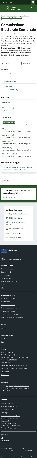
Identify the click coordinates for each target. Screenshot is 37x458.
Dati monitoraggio (7, 448)
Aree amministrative (8, 269)
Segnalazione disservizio (9, 423)
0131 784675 (12, 360)
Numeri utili (5, 375)
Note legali (4, 412)
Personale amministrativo (9, 281)
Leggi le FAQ (5, 421)
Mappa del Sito (27, 450)
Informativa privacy (7, 409)
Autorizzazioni (5, 301)
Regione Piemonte (7, 2)
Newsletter (5, 440)
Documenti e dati (6, 272)
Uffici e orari (5, 371)
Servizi (23, 448)
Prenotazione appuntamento (10, 425)
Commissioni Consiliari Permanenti (11, 18)
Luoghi (3, 339)
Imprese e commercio (8, 311)
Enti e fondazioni (6, 275)
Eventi (3, 342)
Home (3, 16)
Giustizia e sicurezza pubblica (10, 308)
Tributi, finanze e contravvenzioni (12, 317)
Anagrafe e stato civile (8, 298)
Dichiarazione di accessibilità (10, 416)
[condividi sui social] (6, 63)
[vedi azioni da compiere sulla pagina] (25, 63)
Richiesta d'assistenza (8, 428)
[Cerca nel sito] (31, 8)
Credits (11, 450)
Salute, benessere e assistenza (11, 314)
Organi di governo (7, 278)
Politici (3, 284)
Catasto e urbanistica (8, 305)
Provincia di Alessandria (9, 406)
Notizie (3, 328)
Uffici (2, 288)
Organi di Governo (24, 16)
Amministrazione (12, 16)
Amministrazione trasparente (10, 418)
